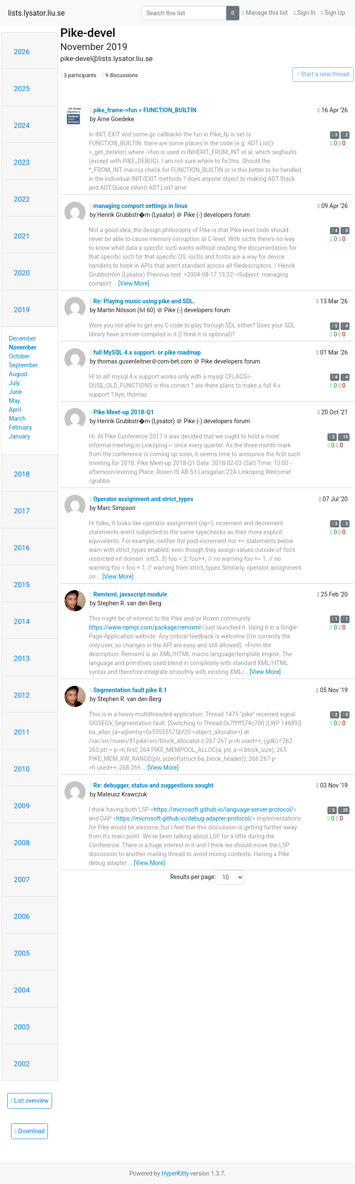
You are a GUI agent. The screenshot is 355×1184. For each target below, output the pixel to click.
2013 (22, 658)
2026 (22, 51)
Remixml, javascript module (128, 594)
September (23, 365)
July (14, 383)
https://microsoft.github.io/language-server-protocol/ (223, 809)
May (14, 400)
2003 (22, 1027)
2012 (22, 695)
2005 (22, 953)
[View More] (133, 283)
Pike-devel (87, 33)
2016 (22, 547)
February (20, 427)
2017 (22, 511)
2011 (22, 732)
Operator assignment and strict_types (141, 499)
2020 (22, 273)
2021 (22, 236)
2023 (22, 162)
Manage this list (265, 12)
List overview (30, 1100)
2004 (22, 990)
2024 (22, 125)
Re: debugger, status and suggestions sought (152, 785)
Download (29, 1131)
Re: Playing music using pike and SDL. (142, 301)
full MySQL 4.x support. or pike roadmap (145, 352)
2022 (22, 199)
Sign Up (333, 12)
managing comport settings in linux (139, 205)
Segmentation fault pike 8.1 (128, 690)
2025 (22, 88)
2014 (22, 621)
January (19, 436)
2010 (22, 769)
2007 (22, 879)
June (15, 391)
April (15, 409)
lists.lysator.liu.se (36, 13)
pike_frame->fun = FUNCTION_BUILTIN (143, 110)
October (19, 356)
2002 (22, 1063)
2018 (22, 474)
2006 (22, 916)
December (22, 338)
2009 (22, 805)
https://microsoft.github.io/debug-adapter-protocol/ (184, 818)
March (17, 418)
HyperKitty (175, 1173)
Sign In (304, 12)
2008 (22, 842)
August (18, 374)
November (22, 347)
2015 (22, 584)
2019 (22, 309)
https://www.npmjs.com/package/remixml (145, 627)
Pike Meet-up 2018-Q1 (122, 412)
